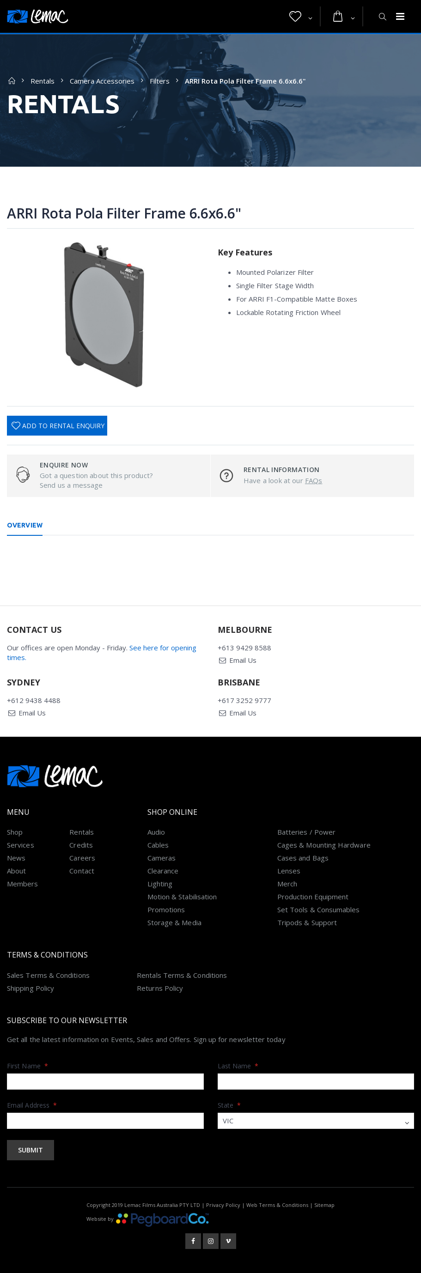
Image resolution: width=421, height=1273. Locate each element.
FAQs (314, 480)
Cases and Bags (303, 857)
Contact (81, 870)
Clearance (163, 870)
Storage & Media (174, 922)
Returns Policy (160, 988)
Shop (15, 832)
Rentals (43, 80)
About (16, 870)
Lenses (288, 870)
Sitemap (324, 1204)
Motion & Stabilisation (182, 896)
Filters (160, 80)
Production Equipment (313, 896)
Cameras (161, 857)
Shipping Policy (30, 988)
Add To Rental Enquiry (63, 425)
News (16, 857)
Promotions (166, 909)
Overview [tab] (25, 525)
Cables (158, 844)
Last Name (238, 1065)
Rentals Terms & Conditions (182, 975)
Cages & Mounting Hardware (324, 844)
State (229, 1105)
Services (20, 844)
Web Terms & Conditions (277, 1204)
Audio (156, 832)
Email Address (32, 1105)
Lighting (160, 883)
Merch (287, 883)
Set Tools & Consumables (318, 909)
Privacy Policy (223, 1204)
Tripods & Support (307, 922)
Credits (81, 844)
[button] (300, 16)
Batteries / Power (306, 832)
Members (22, 883)
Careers (82, 857)
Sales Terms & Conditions (48, 975)
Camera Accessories (102, 80)
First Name (27, 1065)
